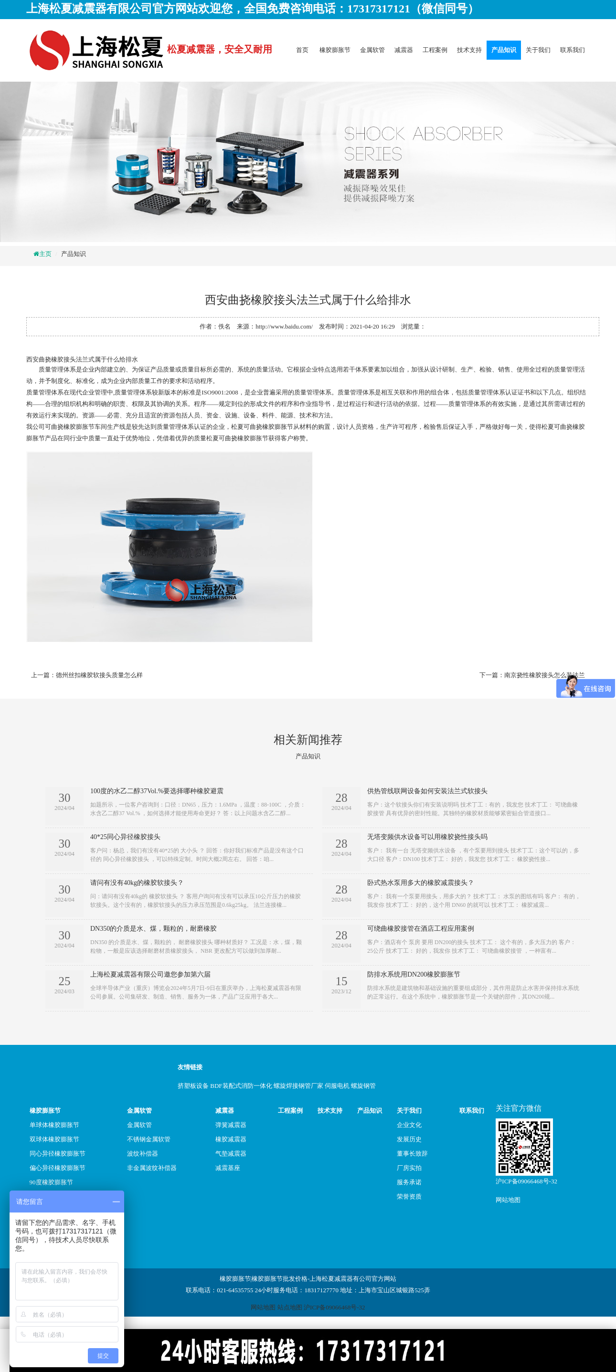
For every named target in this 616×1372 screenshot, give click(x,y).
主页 (45, 253)
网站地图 (508, 1199)
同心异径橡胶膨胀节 (57, 1153)
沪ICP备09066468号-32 (526, 1181)
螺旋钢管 (363, 1085)
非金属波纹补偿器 (152, 1167)
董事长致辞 (412, 1153)
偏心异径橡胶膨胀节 (57, 1167)
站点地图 (289, 1307)
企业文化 (409, 1124)
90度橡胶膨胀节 (51, 1182)
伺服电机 (337, 1085)
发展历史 (409, 1139)
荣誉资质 (409, 1196)
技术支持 (469, 49)
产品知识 (503, 49)
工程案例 (435, 49)
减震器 (403, 49)
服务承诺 (409, 1182)
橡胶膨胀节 (334, 49)
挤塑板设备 (193, 1085)
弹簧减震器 (230, 1124)
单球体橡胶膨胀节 (54, 1124)
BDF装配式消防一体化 (241, 1085)
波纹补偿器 (142, 1153)
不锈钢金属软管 (148, 1139)
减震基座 (227, 1167)
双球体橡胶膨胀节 (54, 1139)
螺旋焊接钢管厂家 (298, 1085)
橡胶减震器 (230, 1139)
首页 (302, 49)
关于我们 (538, 49)
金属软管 (372, 49)
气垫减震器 (230, 1153)
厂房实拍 (409, 1167)
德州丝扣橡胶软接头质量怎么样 (99, 675)
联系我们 (572, 49)
